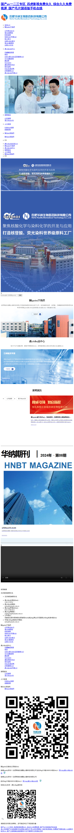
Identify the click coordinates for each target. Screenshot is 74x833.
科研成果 (8, 35)
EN (6, 140)
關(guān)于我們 (10, 27)
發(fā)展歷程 (9, 33)
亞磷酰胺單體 (9, 52)
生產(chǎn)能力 (10, 41)
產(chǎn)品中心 (10, 49)
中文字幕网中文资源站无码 (33, 831)
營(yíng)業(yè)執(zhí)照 (30, 781)
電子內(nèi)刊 (9, 120)
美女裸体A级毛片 (24, 829)
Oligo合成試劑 (9, 69)
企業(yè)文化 (9, 45)
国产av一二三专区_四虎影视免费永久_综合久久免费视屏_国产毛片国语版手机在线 (29, 827)
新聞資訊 (8, 115)
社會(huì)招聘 (9, 127)
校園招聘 (8, 129)
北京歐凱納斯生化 (11, 596)
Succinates (8, 62)
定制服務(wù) (9, 71)
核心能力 (8, 39)
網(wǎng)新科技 (17, 785)
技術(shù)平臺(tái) (11, 37)
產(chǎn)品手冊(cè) (11, 73)
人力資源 (8, 124)
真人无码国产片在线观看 (9, 829)
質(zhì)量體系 (9, 43)
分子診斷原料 (9, 59)
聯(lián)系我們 (9, 133)
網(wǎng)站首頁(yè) (11, 144)
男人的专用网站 (35, 829)
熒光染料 (8, 67)
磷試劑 (7, 61)
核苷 (6, 54)
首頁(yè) (7, 25)
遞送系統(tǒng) (10, 65)
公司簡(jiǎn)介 (9, 31)
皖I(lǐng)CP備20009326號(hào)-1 (47, 770)
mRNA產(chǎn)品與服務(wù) (14, 57)
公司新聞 (8, 118)
